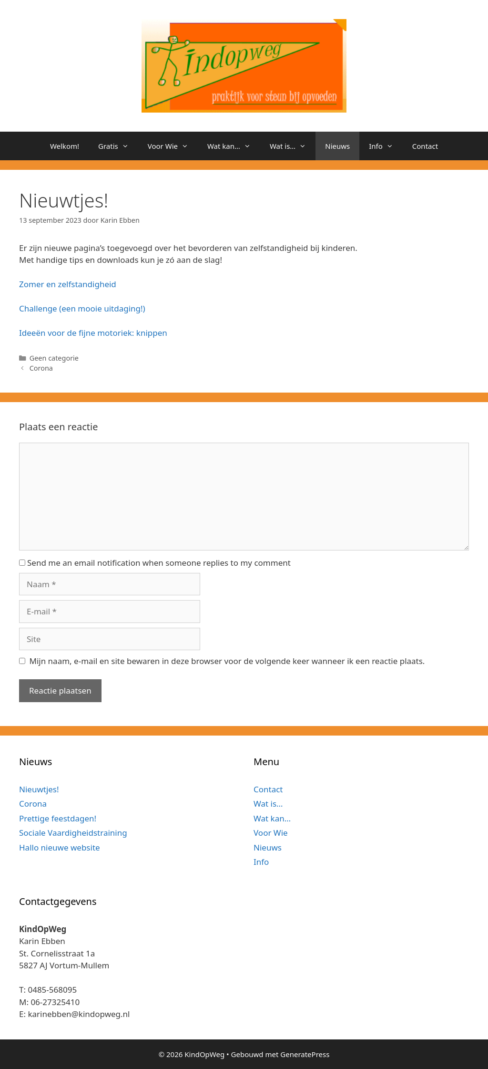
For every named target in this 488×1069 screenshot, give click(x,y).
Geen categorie (54, 358)
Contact (425, 146)
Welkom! (64, 146)
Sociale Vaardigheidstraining (73, 832)
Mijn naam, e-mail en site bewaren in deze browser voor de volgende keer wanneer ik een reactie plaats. (227, 660)
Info (386, 146)
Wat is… (292, 146)
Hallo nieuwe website (59, 847)
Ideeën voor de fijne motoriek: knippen (93, 332)
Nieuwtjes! (39, 789)
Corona (41, 368)
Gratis (118, 146)
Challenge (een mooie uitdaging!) (82, 308)
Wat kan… (233, 146)
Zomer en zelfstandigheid (67, 284)
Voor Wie (173, 146)
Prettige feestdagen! (57, 818)
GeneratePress (304, 1054)
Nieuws (337, 146)
